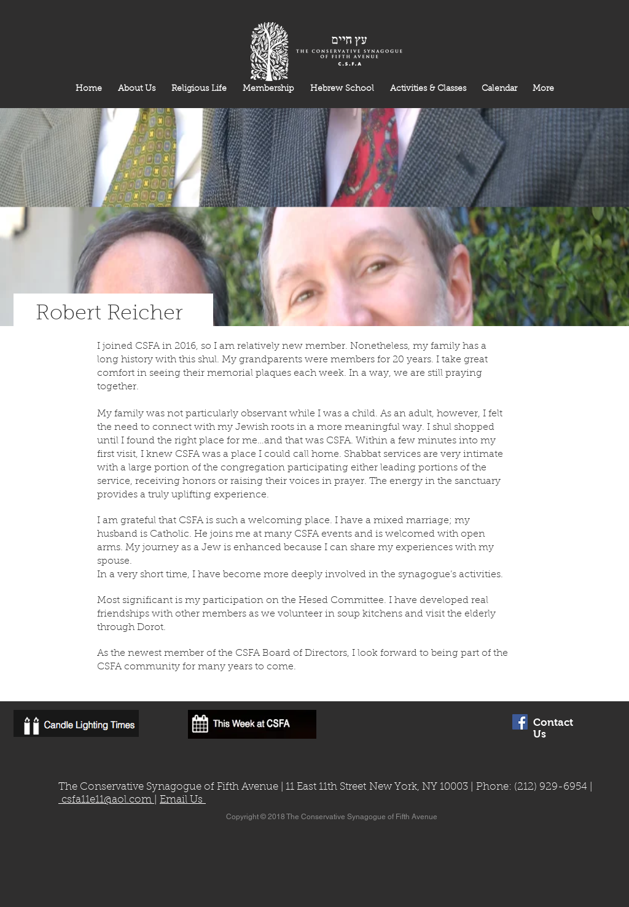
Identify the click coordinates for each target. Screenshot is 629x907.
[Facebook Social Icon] (520, 722)
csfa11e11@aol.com (106, 800)
